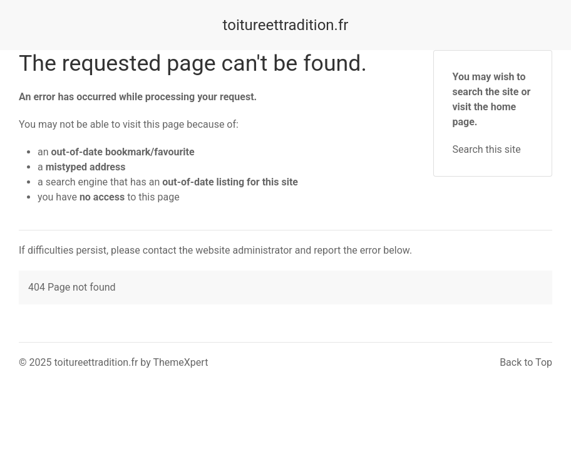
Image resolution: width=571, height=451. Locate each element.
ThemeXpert (180, 362)
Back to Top (526, 362)
